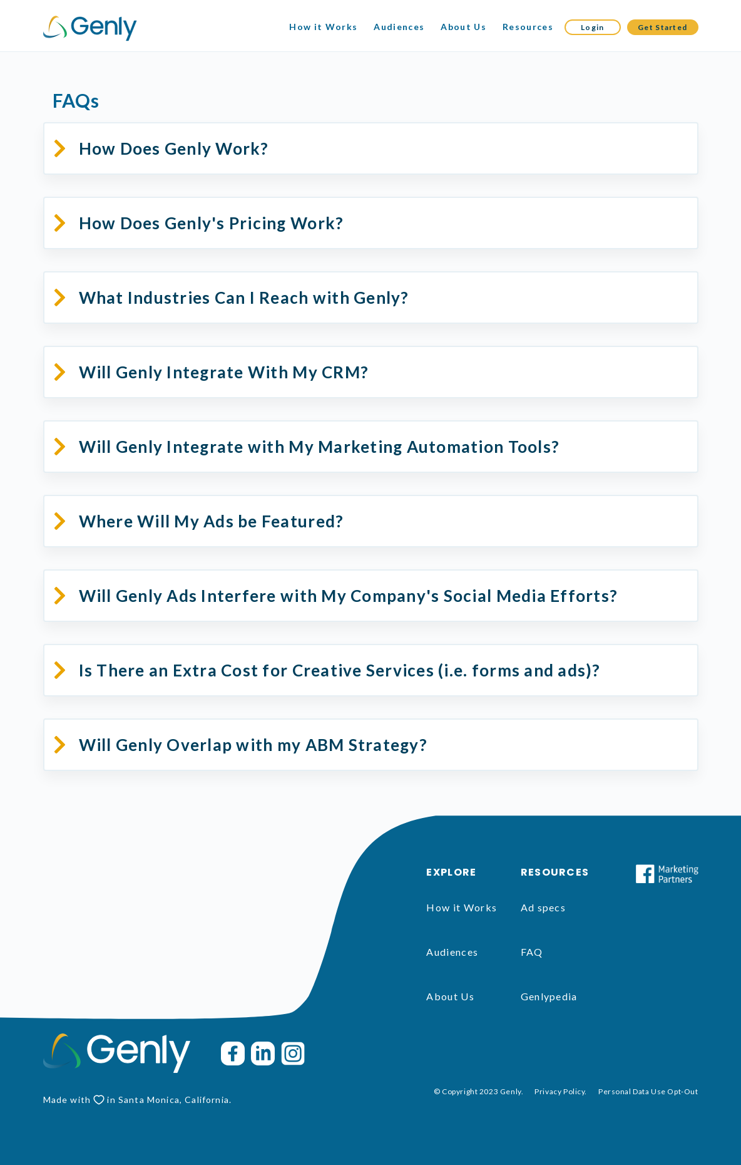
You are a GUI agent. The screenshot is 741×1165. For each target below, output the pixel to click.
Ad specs (543, 907)
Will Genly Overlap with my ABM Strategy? (253, 745)
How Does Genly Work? (174, 148)
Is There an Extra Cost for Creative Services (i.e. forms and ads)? (340, 670)
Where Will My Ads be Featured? (211, 521)
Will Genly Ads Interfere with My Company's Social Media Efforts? (348, 596)
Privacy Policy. (560, 1091)
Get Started (663, 27)
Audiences (399, 26)
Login (593, 27)
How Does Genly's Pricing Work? (211, 223)
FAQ (532, 952)
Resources (528, 26)
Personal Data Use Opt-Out (648, 1091)
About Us (463, 26)
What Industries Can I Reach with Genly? (244, 297)
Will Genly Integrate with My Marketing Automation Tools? (319, 447)
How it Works (323, 26)
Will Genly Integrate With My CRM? (224, 372)
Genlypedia (549, 996)
